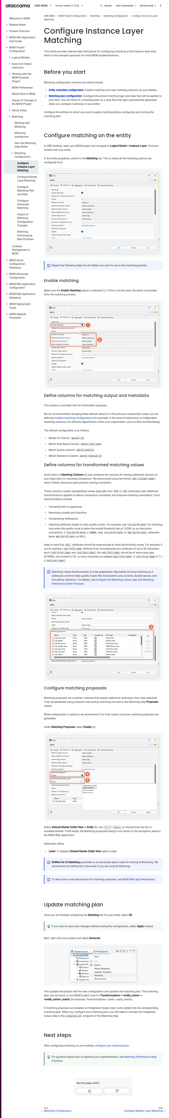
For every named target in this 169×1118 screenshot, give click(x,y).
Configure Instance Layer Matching (26, 167)
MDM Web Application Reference (22, 295)
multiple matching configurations (73, 417)
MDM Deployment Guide (19, 305)
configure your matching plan (112, 1045)
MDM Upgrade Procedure (17, 316)
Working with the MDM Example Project (21, 77)
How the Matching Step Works (25, 144)
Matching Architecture (21, 134)
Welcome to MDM (19, 18)
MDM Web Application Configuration (22, 285)
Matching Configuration (22, 155)
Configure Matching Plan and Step (25, 190)
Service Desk (148, 5)
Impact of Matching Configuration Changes (25, 220)
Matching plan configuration (65, 96)
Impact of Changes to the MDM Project (24, 102)
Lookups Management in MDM (21, 250)
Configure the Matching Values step (116, 579)
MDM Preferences (22, 87)
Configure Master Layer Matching (27, 178)
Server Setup (19, 110)
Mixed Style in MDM (23, 93)
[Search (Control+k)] (106, 6)
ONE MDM (49, 16)
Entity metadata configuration (66, 90)
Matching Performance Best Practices (25, 235)
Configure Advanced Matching (23, 204)
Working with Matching (22, 124)
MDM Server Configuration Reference (17, 264)
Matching (17, 116)
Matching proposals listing (99, 831)
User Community (126, 5)
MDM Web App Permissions (138, 879)
